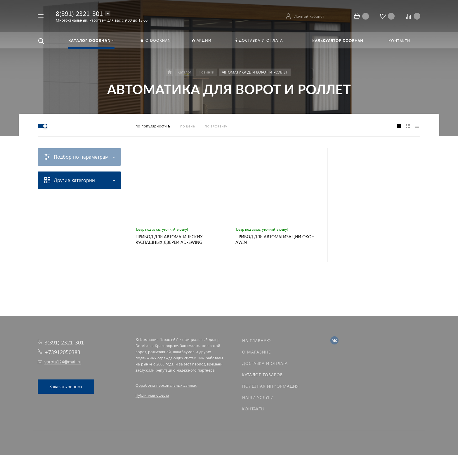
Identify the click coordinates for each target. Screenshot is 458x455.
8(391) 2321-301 (79, 13)
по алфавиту (216, 125)
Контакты (253, 409)
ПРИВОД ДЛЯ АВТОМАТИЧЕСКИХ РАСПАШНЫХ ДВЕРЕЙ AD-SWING (169, 239)
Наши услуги (258, 397)
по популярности (151, 125)
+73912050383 (62, 352)
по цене (187, 125)
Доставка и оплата (265, 363)
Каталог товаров (262, 374)
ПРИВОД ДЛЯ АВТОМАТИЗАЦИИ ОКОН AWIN (275, 239)
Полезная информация (270, 386)
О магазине (256, 352)
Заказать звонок (65, 386)
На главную (256, 340)
